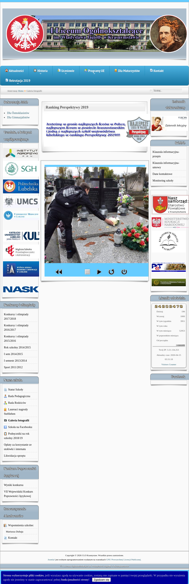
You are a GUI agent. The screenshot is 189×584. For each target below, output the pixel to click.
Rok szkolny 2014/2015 (17, 347)
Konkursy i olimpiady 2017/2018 (16, 316)
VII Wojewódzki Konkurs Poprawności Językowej (18, 494)
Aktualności (14, 70)
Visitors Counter (169, 364)
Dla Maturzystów (127, 70)
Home (21, 91)
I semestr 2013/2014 (15, 360)
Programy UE (94, 72)
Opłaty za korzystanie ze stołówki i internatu (18, 447)
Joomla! (51, 559)
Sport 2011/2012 (13, 367)
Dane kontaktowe (162, 173)
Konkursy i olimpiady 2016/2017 (16, 327)
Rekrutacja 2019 (17, 81)
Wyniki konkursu (13, 485)
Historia (41, 72)
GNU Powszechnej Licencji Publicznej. (123, 559)
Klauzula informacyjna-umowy (165, 165)
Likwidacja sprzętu (14, 455)
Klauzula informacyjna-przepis (165, 154)
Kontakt (157, 70)
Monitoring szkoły (162, 180)
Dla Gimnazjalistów (18, 117)
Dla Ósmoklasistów (18, 113)
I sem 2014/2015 (13, 354)
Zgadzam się (101, 579)
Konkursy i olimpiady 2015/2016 (16, 338)
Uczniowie (65, 72)
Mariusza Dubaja (14, 531)
